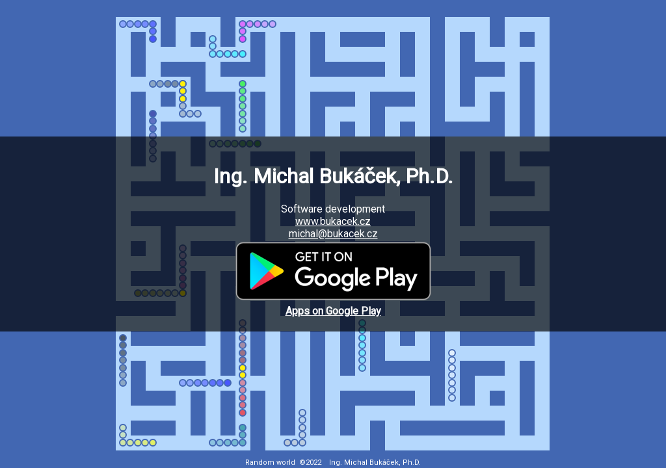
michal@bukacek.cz (333, 234)
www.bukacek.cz (333, 221)
